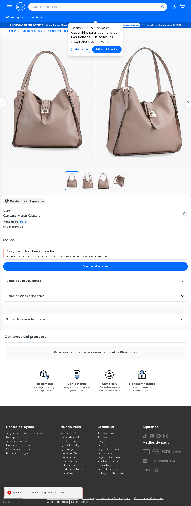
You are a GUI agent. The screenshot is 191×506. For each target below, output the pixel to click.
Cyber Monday (70, 445)
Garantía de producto (20, 445)
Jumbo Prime (106, 433)
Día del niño (68, 457)
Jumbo (102, 437)
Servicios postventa (19, 441)
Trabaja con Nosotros (111, 473)
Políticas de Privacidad (148, 498)
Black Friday (68, 441)
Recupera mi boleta (19, 437)
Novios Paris (68, 461)
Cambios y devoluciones (22, 449)
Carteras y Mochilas (59, 30)
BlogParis (66, 473)
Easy (100, 441)
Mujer (12, 30)
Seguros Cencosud (110, 457)
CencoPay (104, 465)
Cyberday (66, 449)
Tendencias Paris (71, 469)
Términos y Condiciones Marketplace (106, 498)
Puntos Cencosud (109, 461)
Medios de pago (17, 453)
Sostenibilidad (69, 437)
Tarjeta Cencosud (109, 449)
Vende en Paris (70, 433)
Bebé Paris (67, 465)
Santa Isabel (105, 445)
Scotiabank (104, 453)
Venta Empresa (107, 469)
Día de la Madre (70, 453)
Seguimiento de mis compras (25, 433)
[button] (95, 18)
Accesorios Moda (32, 30)
